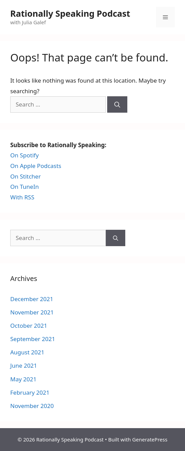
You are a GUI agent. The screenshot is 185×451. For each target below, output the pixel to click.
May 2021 (23, 379)
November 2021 (32, 312)
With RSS (22, 197)
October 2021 (28, 325)
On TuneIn (24, 187)
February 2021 (29, 392)
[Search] (117, 104)
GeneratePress (149, 439)
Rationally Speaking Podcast (70, 13)
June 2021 (23, 365)
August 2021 (27, 352)
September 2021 (32, 339)
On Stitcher (25, 176)
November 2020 (32, 406)
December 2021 (31, 299)
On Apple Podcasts (35, 166)
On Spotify (24, 155)
